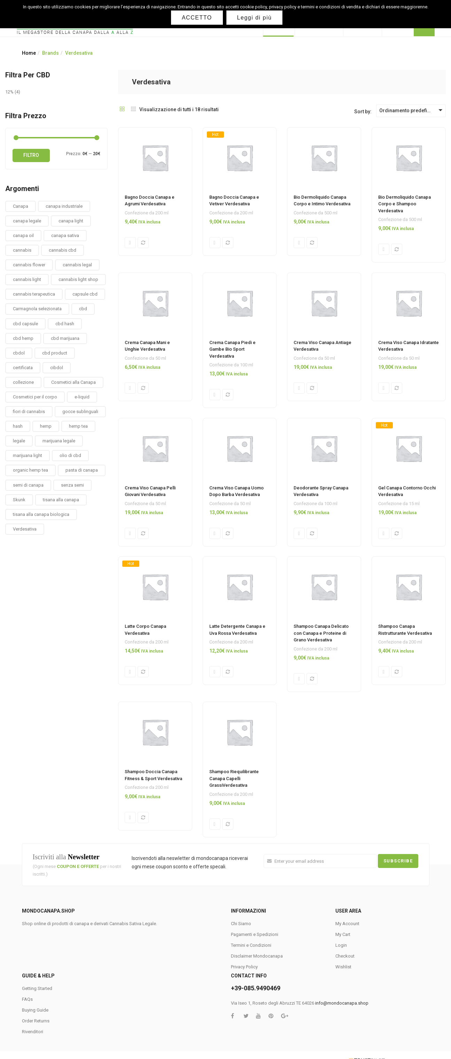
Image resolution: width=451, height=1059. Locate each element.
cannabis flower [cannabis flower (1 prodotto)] (29, 264)
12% (9, 91)
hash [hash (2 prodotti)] (18, 426)
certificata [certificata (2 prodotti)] (23, 367)
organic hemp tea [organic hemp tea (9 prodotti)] (30, 470)
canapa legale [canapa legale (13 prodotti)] (27, 220)
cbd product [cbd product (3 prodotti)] (54, 353)
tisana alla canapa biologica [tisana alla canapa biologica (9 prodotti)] (41, 514)
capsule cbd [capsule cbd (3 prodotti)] (85, 294)
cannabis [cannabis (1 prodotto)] (22, 250)
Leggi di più (255, 18)
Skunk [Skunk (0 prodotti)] (19, 499)
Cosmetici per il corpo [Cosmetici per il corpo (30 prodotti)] (35, 396)
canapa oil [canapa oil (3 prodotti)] (23, 235)
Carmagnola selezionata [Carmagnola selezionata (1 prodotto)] (37, 308)
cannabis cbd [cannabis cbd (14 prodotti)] (62, 250)
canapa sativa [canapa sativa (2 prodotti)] (65, 235)
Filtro (31, 155)
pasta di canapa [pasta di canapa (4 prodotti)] (81, 470)
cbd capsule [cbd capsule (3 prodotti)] (25, 323)
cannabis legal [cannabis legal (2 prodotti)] (77, 264)
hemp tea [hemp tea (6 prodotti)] (78, 426)
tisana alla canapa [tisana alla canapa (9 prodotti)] (61, 499)
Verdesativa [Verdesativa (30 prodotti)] (25, 529)
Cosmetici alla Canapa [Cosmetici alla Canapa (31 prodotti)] (73, 382)
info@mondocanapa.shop (341, 1006)
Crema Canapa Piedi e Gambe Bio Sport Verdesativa (232, 349)
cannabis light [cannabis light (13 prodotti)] (27, 279)
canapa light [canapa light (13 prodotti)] (71, 220)
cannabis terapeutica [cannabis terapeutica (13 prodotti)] (34, 294)
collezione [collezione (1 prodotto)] (23, 382)
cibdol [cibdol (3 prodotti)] (56, 367)
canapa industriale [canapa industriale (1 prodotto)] (64, 206)
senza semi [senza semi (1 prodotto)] (72, 485)
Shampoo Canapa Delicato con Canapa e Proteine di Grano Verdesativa (321, 634)
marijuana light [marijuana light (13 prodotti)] (27, 455)
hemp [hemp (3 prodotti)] (46, 426)
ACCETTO (197, 18)
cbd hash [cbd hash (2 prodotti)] (64, 323)
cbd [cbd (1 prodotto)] (83, 308)
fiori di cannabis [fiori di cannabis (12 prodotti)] (29, 411)
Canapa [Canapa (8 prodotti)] (20, 206)
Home (29, 53)
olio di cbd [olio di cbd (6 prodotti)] (70, 455)
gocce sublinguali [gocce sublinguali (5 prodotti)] (80, 411)
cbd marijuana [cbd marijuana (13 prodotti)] (65, 338)
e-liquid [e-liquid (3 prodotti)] (82, 396)
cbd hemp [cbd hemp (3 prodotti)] (23, 338)
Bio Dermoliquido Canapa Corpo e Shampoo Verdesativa (404, 204)
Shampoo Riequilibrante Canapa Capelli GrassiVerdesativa (234, 780)
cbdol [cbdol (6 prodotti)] (19, 353)
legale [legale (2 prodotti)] (19, 440)
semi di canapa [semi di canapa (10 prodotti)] (28, 485)
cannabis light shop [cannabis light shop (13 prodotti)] (78, 279)
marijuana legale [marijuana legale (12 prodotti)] (58, 440)
